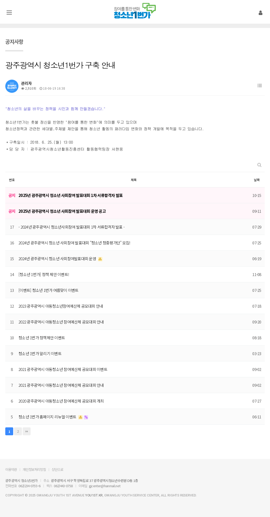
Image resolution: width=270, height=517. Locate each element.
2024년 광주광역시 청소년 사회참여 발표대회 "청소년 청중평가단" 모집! (74, 242)
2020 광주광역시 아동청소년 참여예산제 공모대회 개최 (61, 401)
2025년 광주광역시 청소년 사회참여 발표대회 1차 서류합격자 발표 (70, 195)
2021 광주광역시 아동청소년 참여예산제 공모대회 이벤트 (62, 369)
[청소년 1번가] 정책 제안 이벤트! (43, 274)
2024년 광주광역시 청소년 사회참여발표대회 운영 (57, 258)
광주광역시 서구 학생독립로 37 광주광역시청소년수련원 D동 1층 (94, 480)
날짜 (257, 179)
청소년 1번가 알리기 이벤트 (39, 353)
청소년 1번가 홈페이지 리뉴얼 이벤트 (47, 416)
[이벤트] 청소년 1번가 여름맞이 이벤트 (48, 290)
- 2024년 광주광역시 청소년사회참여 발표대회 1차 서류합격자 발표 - (71, 227)
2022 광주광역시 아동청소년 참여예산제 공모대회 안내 (61, 322)
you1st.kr (94, 495)
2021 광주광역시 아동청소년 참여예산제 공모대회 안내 (61, 385)
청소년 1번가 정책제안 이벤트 (41, 337)
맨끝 (27, 431)
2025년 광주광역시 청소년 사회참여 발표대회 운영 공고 (62, 211)
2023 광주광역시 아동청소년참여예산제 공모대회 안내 (60, 306)
